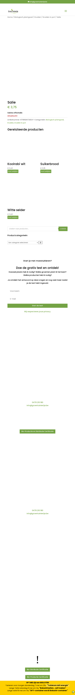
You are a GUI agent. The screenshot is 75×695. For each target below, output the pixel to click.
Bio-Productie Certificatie (37, 677)
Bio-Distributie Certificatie (37, 669)
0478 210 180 (37, 402)
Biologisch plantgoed (23, 17)
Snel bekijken (13, 171)
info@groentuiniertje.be (37, 405)
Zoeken (63, 229)
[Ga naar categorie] (40, 242)
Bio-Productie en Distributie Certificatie (37, 431)
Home (10, 17)
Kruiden (37, 17)
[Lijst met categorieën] (22, 242)
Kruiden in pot (49, 17)
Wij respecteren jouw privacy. (37, 311)
